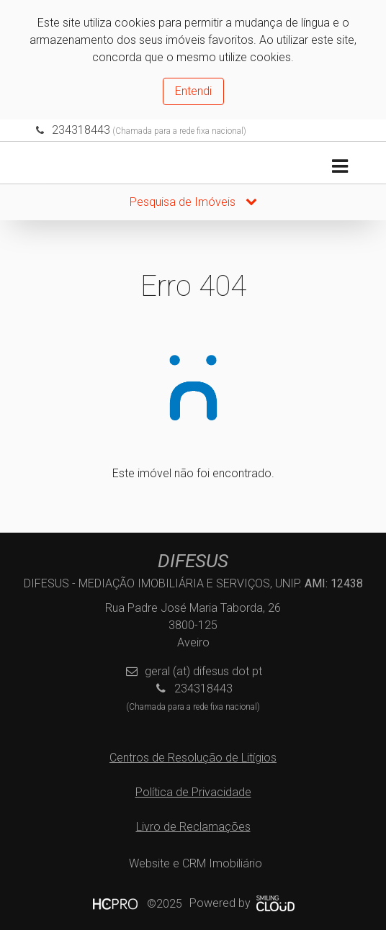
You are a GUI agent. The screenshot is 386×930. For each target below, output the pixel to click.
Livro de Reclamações (193, 827)
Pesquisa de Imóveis (193, 202)
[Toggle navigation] (339, 166)
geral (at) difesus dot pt (203, 671)
